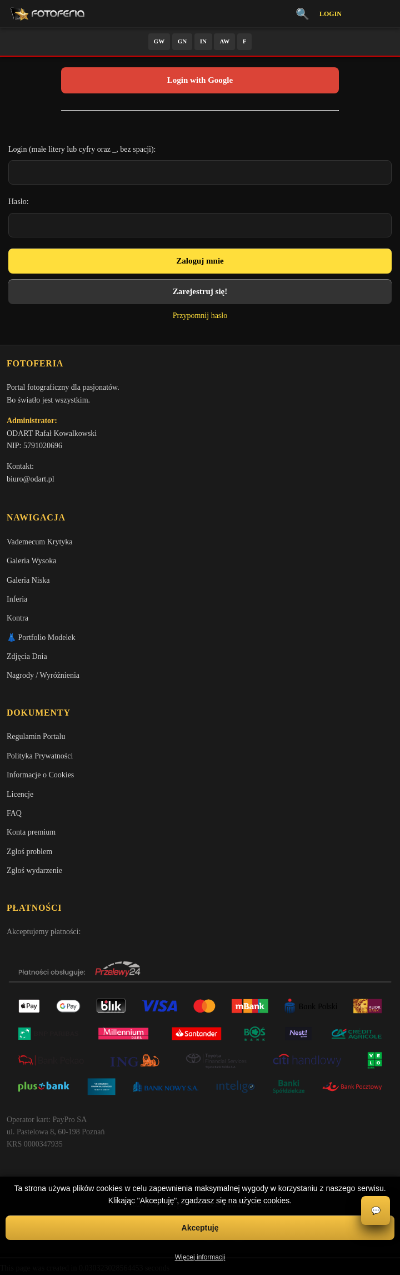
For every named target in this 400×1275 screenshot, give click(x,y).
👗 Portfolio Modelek (41, 637)
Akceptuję (200, 1227)
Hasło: (18, 201)
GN (182, 41)
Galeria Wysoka (31, 561)
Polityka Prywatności (40, 756)
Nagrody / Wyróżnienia (43, 675)
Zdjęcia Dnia (27, 656)
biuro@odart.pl (30, 479)
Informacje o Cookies (40, 775)
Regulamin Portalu (36, 736)
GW (159, 41)
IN (203, 41)
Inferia (17, 599)
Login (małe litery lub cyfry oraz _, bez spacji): (82, 149)
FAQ (14, 813)
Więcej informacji (200, 1257)
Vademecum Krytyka (40, 542)
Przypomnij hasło (200, 315)
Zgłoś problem (29, 851)
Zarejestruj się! (200, 291)
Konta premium (31, 832)
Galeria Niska (28, 580)
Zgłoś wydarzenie (34, 870)
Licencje (20, 794)
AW (224, 41)
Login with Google (200, 80)
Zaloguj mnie (199, 260)
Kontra (17, 618)
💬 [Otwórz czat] (376, 1211)
